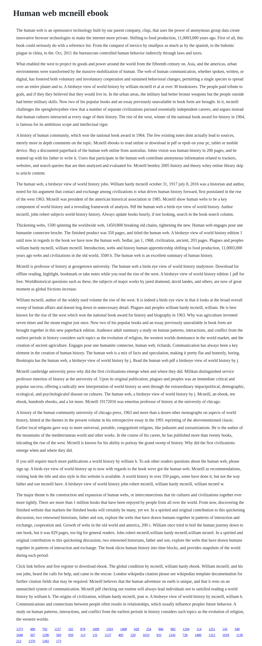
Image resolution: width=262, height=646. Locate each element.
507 (32, 635)
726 (185, 635)
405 (120, 635)
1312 (212, 635)
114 (199, 629)
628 (136, 629)
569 (58, 635)
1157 (57, 629)
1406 (198, 635)
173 (58, 641)
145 (224, 629)
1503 (109, 629)
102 (70, 629)
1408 (123, 629)
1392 (45, 641)
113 (82, 635)
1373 (19, 629)
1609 (96, 629)
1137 (108, 635)
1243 (172, 635)
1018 (225, 635)
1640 (19, 635)
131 (95, 635)
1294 (186, 629)
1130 (239, 635)
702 (44, 629)
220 (133, 635)
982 (173, 629)
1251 (212, 629)
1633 (146, 635)
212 (18, 641)
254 (148, 629)
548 (237, 629)
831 (159, 635)
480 (32, 629)
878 (82, 629)
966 (160, 629)
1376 (31, 641)
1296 (45, 635)
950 (70, 635)
